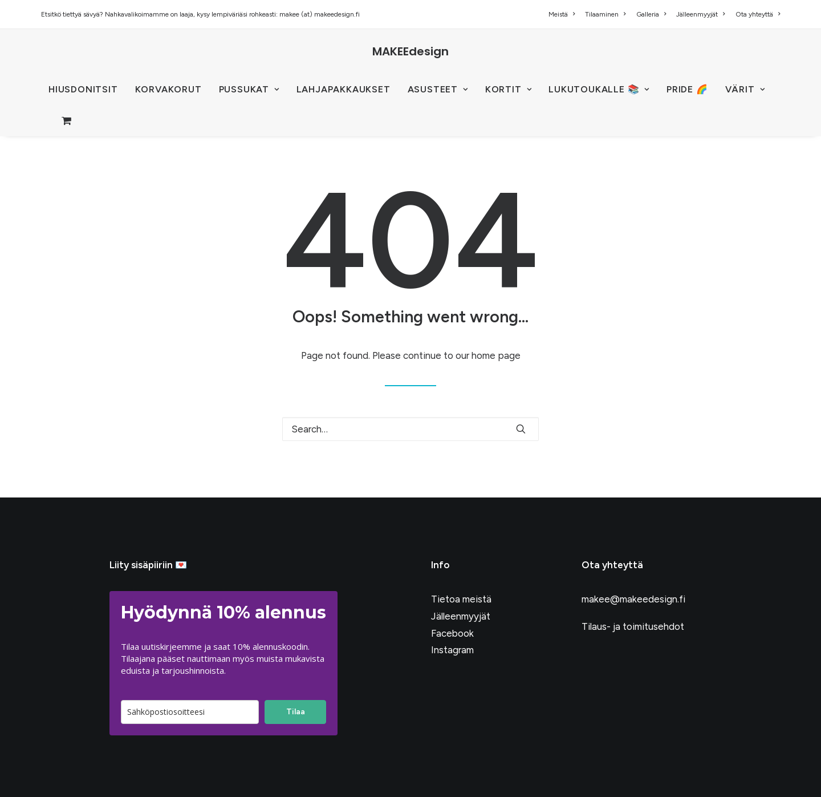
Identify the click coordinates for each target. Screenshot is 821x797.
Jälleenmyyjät (700, 14)
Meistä (561, 14)
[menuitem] (563, 14)
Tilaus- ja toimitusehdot (633, 626)
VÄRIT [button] (745, 89)
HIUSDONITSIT (83, 89)
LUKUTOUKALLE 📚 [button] (598, 89)
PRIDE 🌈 (687, 89)
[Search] (410, 429)
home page (496, 355)
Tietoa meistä (461, 599)
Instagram (452, 650)
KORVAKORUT (168, 89)
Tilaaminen (605, 14)
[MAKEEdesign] (410, 51)
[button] (520, 428)
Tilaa (295, 712)
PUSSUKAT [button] (249, 89)
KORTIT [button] (508, 89)
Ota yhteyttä (757, 14)
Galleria (651, 14)
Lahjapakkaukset (343, 89)
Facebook (452, 633)
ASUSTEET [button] (438, 89)
